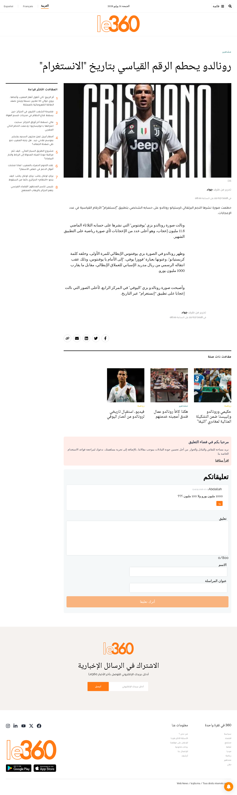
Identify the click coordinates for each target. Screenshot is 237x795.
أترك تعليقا (147, 602)
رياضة (228, 755)
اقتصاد (228, 738)
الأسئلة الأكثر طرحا (179, 738)
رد (219, 503)
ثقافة (228, 747)
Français (28, 6)
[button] (228, 786)
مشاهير (226, 52)
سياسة (227, 734)
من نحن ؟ (183, 734)
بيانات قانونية (181, 747)
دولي (229, 764)
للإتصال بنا (183, 751)
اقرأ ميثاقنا (222, 460)
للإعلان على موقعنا (179, 742)
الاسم (223, 565)
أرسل (98, 686)
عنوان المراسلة (216, 581)
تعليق (223, 518)
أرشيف (184, 755)
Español (8, 6)
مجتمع (228, 742)
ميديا (229, 751)
